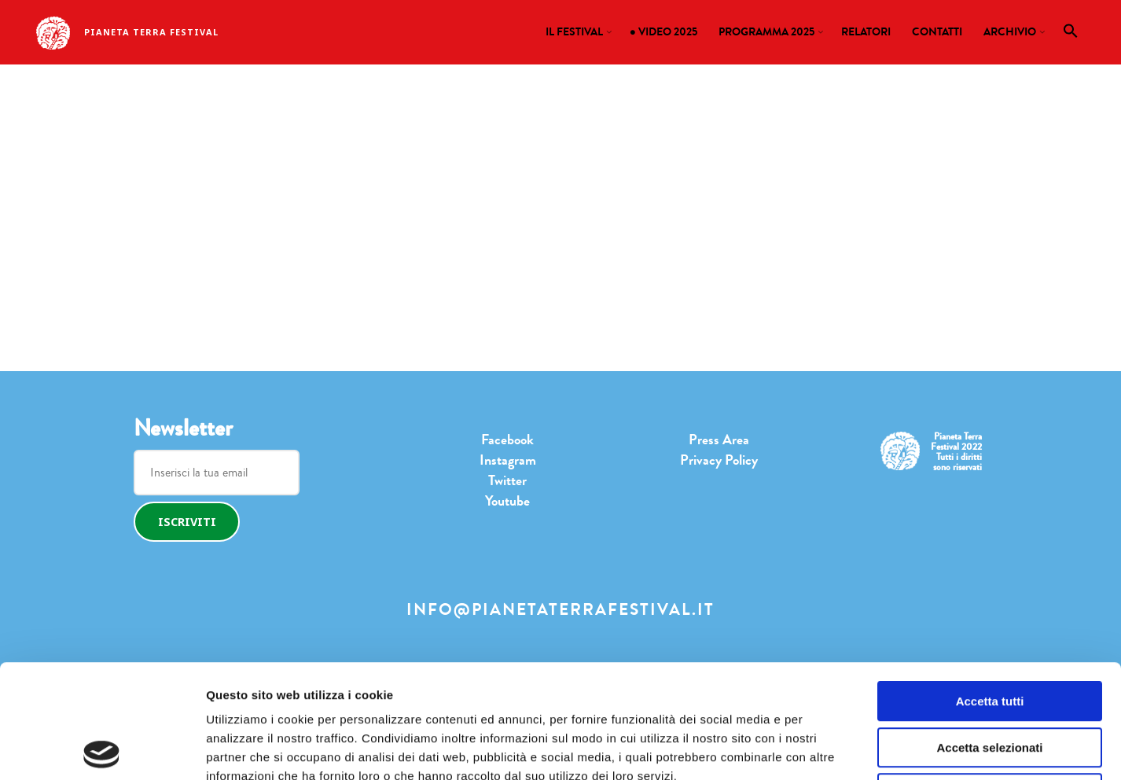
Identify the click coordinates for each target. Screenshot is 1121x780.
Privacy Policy (719, 460)
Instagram (508, 460)
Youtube (507, 501)
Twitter (507, 480)
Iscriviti (187, 521)
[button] (1071, 34)
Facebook (507, 439)
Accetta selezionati (989, 634)
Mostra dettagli (790, 749)
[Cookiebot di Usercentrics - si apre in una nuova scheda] (102, 749)
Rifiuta (990, 679)
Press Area (719, 439)
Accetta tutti (990, 587)
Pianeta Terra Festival (151, 32)
